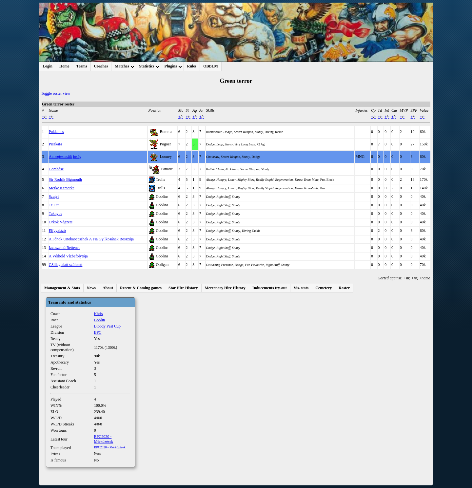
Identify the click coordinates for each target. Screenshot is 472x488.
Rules (192, 66)
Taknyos (55, 213)
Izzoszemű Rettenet (64, 247)
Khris (98, 313)
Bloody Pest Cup (107, 326)
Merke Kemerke (61, 188)
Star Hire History (183, 288)
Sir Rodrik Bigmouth (65, 179)
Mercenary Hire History (225, 288)
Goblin (99, 320)
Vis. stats (301, 288)
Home (64, 66)
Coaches (101, 66)
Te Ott (54, 205)
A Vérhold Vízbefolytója (68, 256)
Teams (81, 66)
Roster (344, 288)
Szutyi (54, 196)
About (108, 288)
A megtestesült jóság (65, 156)
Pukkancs (56, 131)
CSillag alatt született (66, 264)
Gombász (56, 169)
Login (47, 66)
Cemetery (323, 288)
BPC (98, 332)
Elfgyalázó (57, 230)
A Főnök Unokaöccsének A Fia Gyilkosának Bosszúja (91, 239)
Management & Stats (62, 288)
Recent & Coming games (141, 288)
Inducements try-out (269, 288)
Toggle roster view (55, 93)
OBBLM (210, 66)
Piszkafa (55, 144)
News (91, 288)
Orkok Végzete (61, 222)
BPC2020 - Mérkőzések (103, 439)
